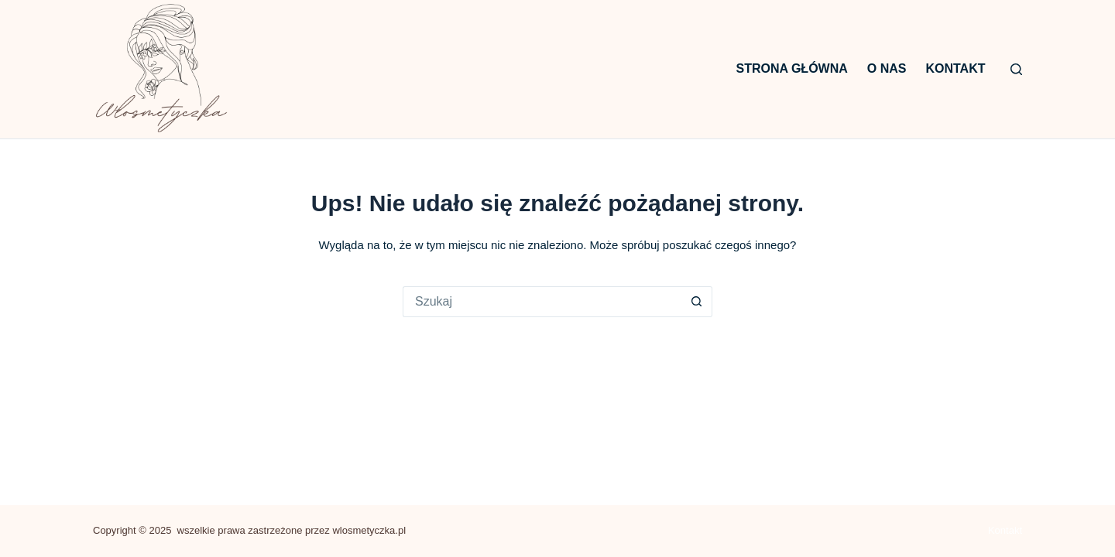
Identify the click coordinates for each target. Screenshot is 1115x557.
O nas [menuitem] (887, 68)
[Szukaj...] (542, 301)
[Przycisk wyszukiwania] (696, 301)
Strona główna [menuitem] (792, 68)
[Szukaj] (1016, 69)
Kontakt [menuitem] (955, 68)
